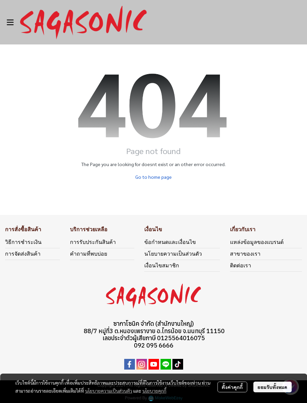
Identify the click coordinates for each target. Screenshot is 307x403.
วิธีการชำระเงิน (23, 242)
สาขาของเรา (245, 254)
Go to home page (153, 177)
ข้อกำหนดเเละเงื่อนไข (170, 242)
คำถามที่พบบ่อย (88, 254)
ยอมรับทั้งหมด (272, 387)
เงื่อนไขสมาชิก (161, 265)
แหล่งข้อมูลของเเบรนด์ (257, 242)
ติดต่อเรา (240, 265)
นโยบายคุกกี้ (154, 391)
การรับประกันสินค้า (93, 242)
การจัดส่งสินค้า (23, 254)
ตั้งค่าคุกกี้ (232, 387)
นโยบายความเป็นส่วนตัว (108, 391)
